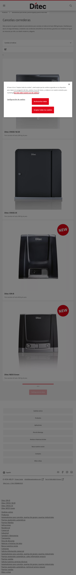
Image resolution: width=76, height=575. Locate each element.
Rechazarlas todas (40, 101)
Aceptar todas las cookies (43, 110)
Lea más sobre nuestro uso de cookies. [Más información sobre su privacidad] (26, 93)
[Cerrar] (69, 84)
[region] (38, 99)
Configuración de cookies (16, 99)
